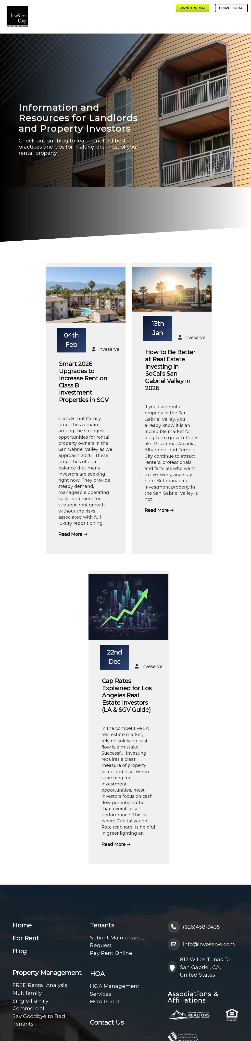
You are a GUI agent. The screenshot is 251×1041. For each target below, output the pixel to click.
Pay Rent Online (111, 953)
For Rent (155, 24)
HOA (197, 25)
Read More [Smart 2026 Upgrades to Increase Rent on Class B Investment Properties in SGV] (70, 534)
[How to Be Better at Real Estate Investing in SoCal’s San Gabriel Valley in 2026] (172, 289)
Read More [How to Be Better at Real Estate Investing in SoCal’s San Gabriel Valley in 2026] (157, 510)
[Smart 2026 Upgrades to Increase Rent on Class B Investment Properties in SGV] (86, 295)
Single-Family (30, 1001)
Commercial (28, 1008)
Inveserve (108, 349)
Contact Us (235, 24)
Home (22, 925)
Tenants (175, 25)
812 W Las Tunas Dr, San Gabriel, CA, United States (199, 967)
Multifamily (27, 993)
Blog (216, 25)
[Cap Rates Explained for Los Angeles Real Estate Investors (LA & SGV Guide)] (128, 608)
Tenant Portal (231, 8)
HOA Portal (104, 1001)
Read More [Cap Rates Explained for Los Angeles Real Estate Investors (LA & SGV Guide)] (113, 844)
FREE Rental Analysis (40, 985)
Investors (107, 25)
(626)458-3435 (194, 927)
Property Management (72, 24)
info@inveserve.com (201, 944)
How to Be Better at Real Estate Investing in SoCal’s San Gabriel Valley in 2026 (170, 370)
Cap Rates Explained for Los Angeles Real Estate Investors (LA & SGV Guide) (126, 695)
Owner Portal (192, 8)
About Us (132, 24)
